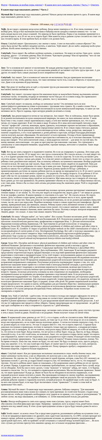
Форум (4, 5)
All (70, 24)
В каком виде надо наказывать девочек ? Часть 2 (67, 5)
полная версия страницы (12, 435)
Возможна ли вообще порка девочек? (26, 5)
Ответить (95, 5)
